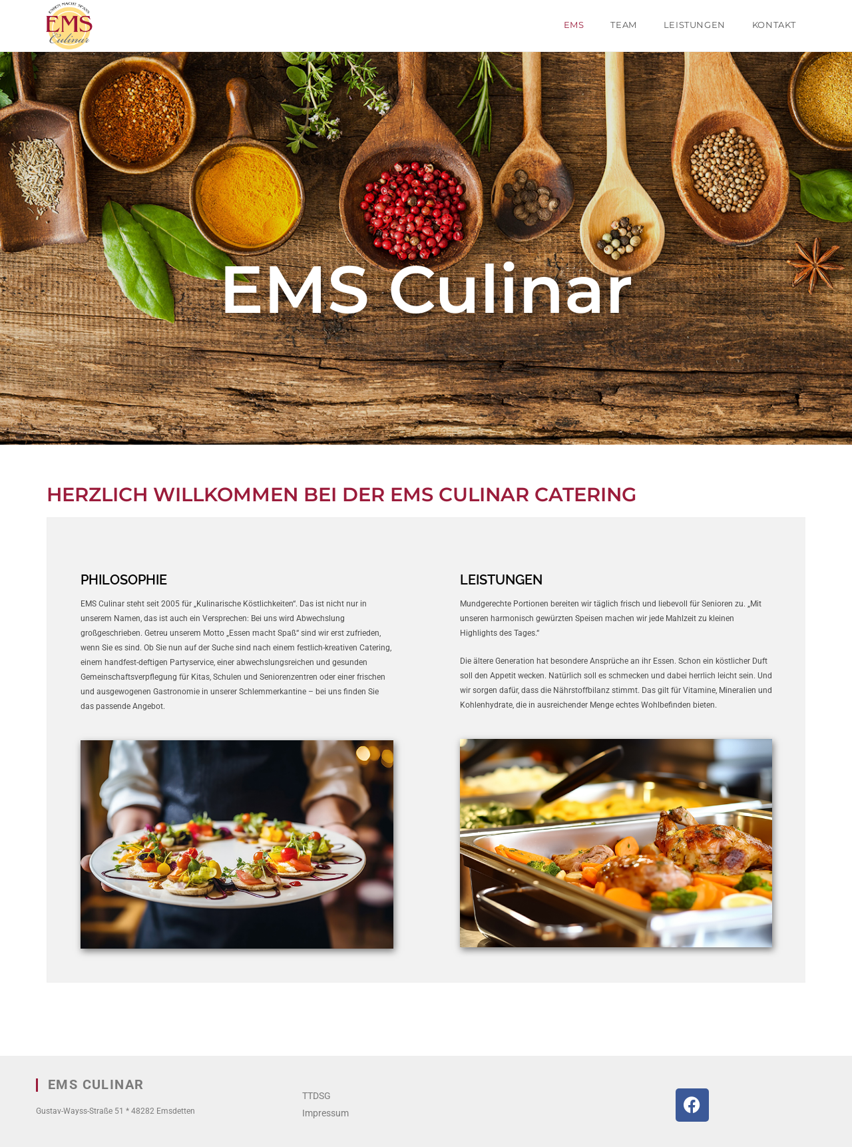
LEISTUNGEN (501, 580)
